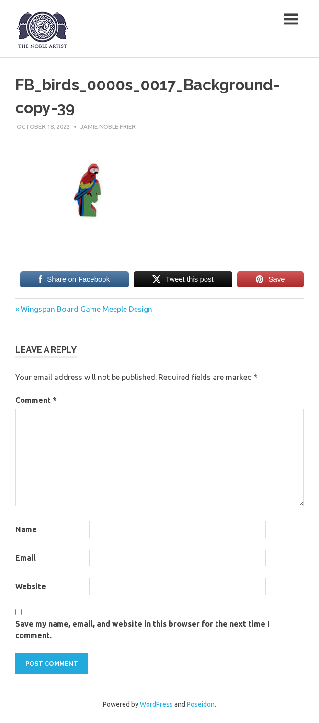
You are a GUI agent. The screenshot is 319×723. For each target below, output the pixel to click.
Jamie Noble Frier (108, 126)
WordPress (156, 704)
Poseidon (201, 704)
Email (25, 557)
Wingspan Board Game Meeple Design (86, 309)
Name (26, 529)
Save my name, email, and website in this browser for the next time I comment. (142, 630)
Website (30, 586)
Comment (36, 400)
